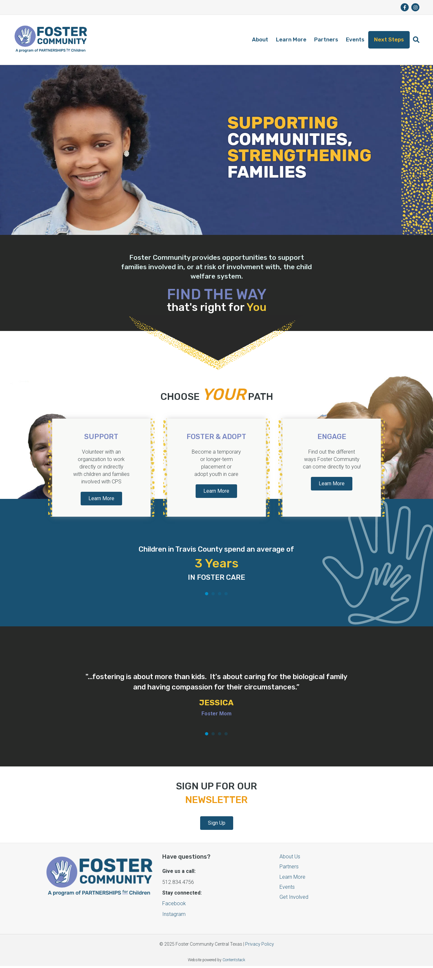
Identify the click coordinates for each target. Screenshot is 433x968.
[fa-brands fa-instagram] (415, 7)
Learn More (291, 39)
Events (355, 39)
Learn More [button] (101, 498)
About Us (289, 856)
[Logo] (51, 40)
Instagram (174, 914)
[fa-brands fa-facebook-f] (405, 7)
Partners (326, 39)
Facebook (174, 903)
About (260, 39)
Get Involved (293, 897)
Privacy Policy (259, 944)
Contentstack (233, 960)
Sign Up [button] (216, 823)
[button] (416, 40)
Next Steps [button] (389, 39)
